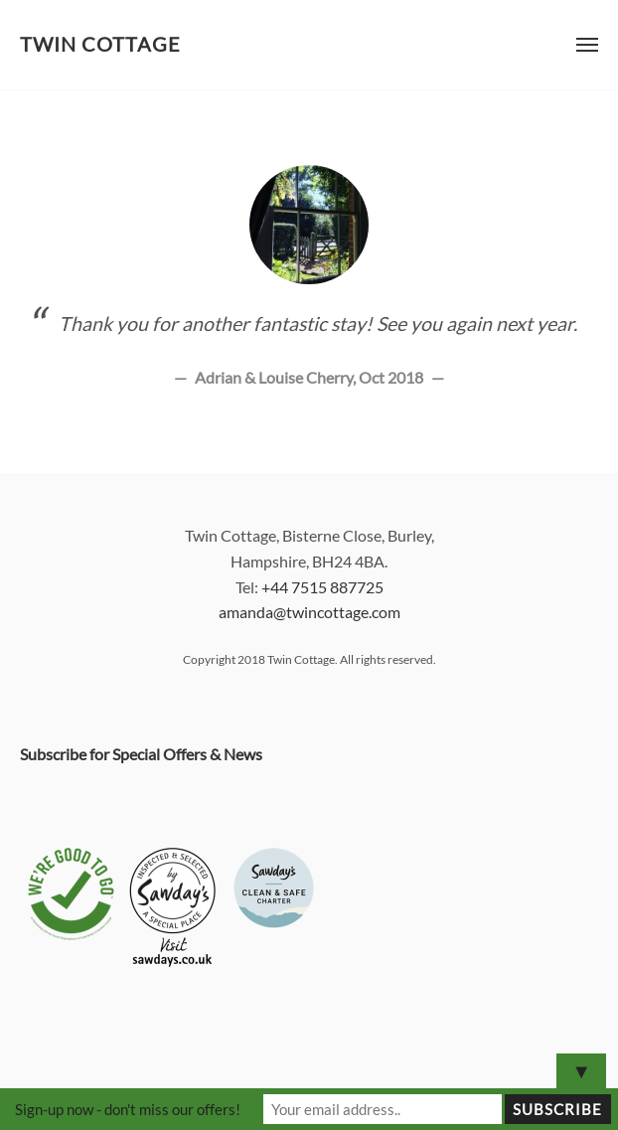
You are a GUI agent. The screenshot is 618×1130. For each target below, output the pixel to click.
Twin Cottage (100, 44)
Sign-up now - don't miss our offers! (127, 1109)
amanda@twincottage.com (309, 611)
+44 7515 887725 (322, 586)
